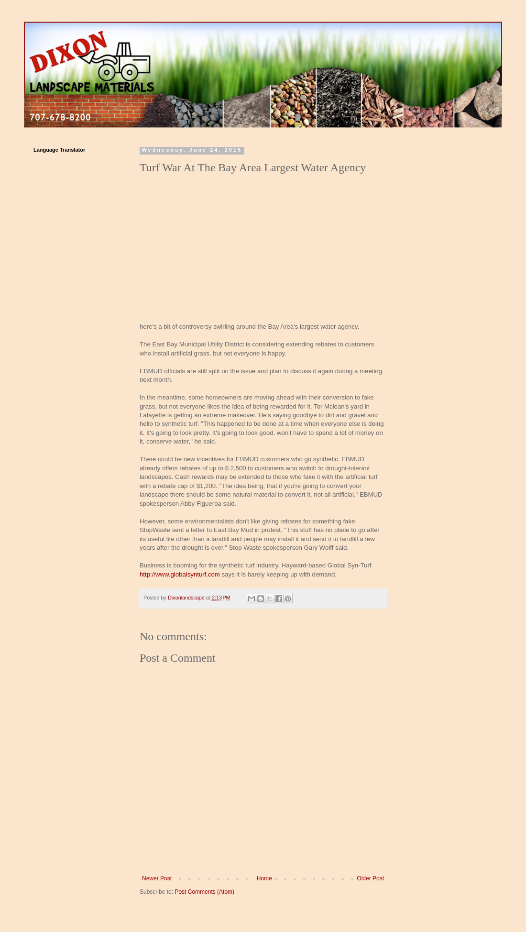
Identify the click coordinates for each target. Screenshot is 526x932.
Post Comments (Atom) (204, 891)
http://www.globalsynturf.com (180, 574)
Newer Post (157, 878)
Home (264, 878)
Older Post (370, 878)
